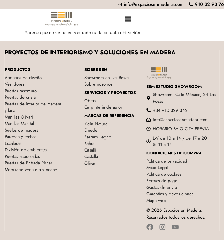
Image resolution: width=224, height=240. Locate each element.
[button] (128, 19)
